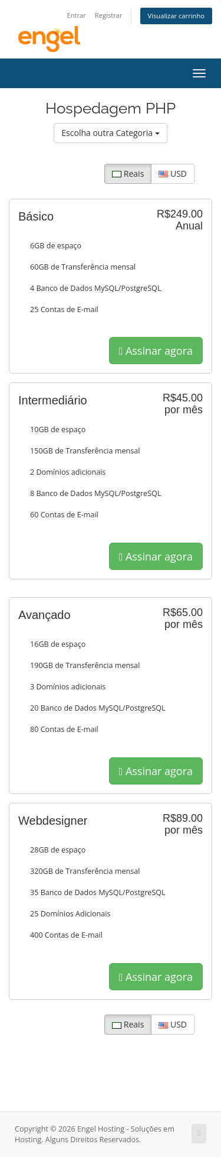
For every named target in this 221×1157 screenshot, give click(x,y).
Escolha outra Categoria (110, 132)
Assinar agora (156, 350)
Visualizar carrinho (176, 15)
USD (173, 173)
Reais (128, 173)
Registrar (109, 15)
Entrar (76, 15)
